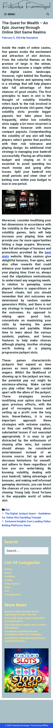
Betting (8, 569)
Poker (7, 587)
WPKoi (45, 725)
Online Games (11, 583)
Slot (7, 509)
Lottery (8, 580)
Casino (8, 572)
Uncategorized (12, 594)
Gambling (9, 576)
